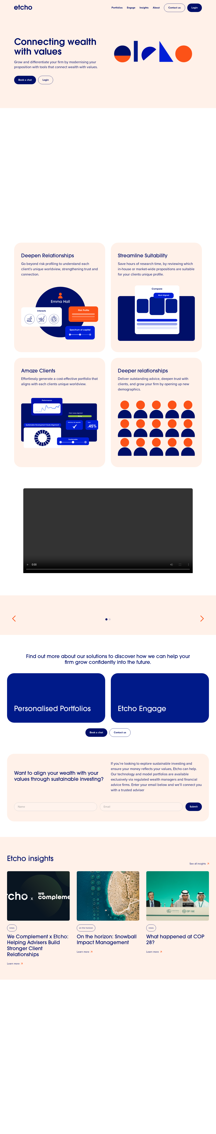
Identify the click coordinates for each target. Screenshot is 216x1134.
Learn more (13, 964)
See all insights (198, 864)
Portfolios (117, 8)
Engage (131, 8)
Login (194, 8)
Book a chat (25, 80)
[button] (14, 619)
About (156, 8)
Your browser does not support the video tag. (108, 530)
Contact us (174, 8)
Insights (144, 8)
